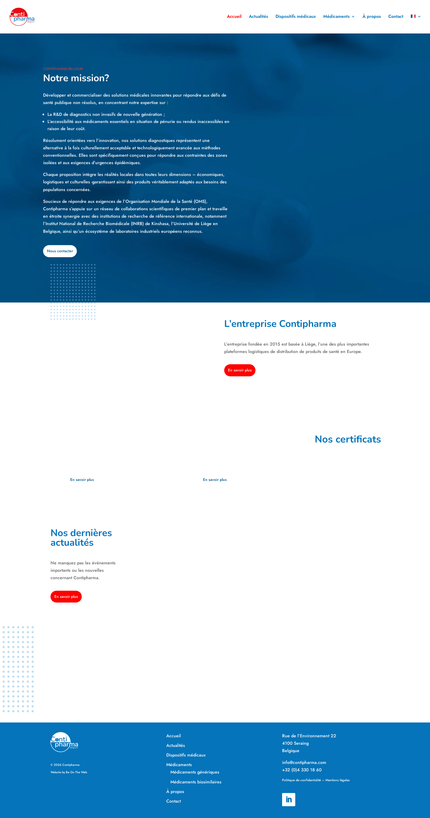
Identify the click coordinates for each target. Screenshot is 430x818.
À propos (371, 17)
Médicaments (336, 17)
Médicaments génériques (194, 772)
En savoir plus (240, 370)
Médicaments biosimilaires (195, 782)
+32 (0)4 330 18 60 (302, 770)
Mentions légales (337, 780)
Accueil (234, 17)
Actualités (258, 17)
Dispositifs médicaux (296, 17)
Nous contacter (60, 251)
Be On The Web (76, 772)
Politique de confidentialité (301, 780)
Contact (395, 17)
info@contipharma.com (304, 762)
